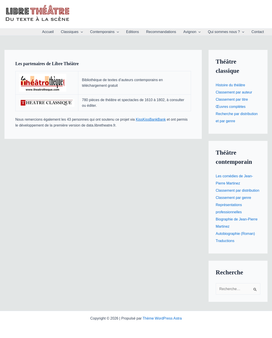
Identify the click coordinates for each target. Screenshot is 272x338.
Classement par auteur (234, 92)
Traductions (225, 241)
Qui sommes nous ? (226, 32)
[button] (81, 32)
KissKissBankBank (151, 119)
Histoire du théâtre (230, 85)
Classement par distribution (237, 190)
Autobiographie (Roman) (235, 234)
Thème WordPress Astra (162, 318)
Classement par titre (232, 99)
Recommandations (161, 32)
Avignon (192, 32)
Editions (132, 32)
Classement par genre (233, 198)
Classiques (72, 32)
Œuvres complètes (231, 107)
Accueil (48, 32)
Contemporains (104, 32)
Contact (258, 32)
